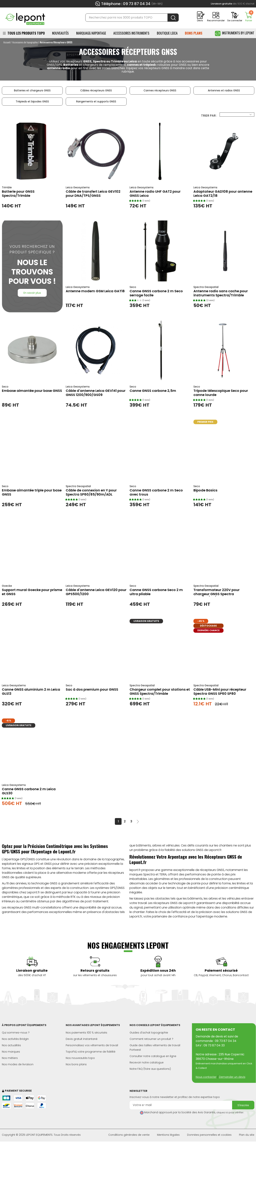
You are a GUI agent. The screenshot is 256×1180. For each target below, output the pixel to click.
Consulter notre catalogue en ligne (153, 1056)
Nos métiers (10, 1058)
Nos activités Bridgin (15, 1039)
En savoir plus (32, 293)
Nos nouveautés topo (80, 1058)
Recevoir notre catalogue (147, 1062)
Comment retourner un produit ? (151, 1039)
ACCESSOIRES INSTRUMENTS (131, 33)
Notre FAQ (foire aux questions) (150, 1069)
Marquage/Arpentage (91, 33)
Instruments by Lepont (234, 33)
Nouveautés (60, 33)
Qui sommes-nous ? (16, 1032)
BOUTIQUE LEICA (167, 33)
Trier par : (209, 115)
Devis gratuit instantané (81, 1039)
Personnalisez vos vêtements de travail (92, 1045)
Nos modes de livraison (17, 1064)
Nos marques (11, 1051)
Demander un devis (232, 1077)
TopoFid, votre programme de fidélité (90, 1051)
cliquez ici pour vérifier (229, 1112)
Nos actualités (11, 1045)
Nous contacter (206, 1077)
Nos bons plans (76, 1064)
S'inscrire (243, 1105)
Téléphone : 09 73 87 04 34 (125, 3)
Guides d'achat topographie (149, 1032)
